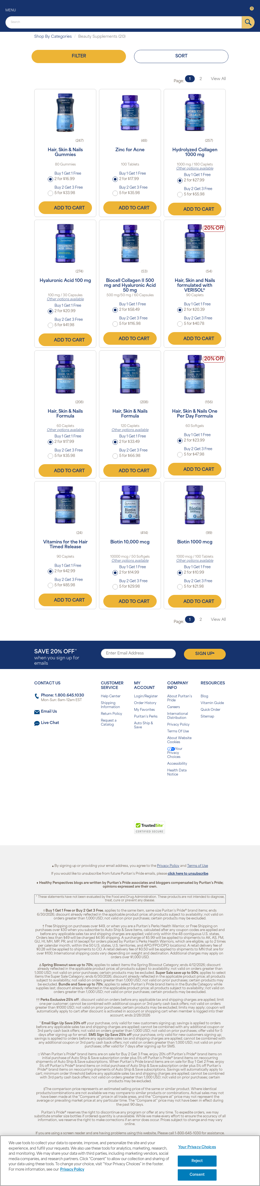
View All (218, 79)
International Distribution (177, 716)
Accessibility (177, 764)
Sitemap (207, 716)
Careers (173, 707)
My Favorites (144, 710)
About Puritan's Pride (179, 698)
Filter (79, 56)
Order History (145, 703)
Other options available (194, 168)
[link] (107, 830)
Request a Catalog (109, 722)
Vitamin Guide (212, 703)
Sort (181, 56)
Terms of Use (197, 866)
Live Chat (50, 723)
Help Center (111, 696)
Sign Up (204, 653)
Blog (204, 696)
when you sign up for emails (56, 657)
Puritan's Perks (146, 716)
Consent (197, 1175)
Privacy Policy (178, 724)
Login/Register (146, 696)
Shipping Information (110, 705)
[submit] (248, 22)
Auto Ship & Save (143, 725)
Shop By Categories (53, 37)
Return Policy (111, 714)
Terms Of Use (178, 731)
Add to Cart (65, 208)
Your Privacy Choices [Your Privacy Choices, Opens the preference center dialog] (197, 1147)
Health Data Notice (177, 772)
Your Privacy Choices (174, 753)
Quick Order (210, 710)
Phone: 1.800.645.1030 (62, 696)
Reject (197, 1161)
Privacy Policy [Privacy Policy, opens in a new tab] (72, 1169)
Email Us (49, 712)
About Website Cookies (179, 740)
